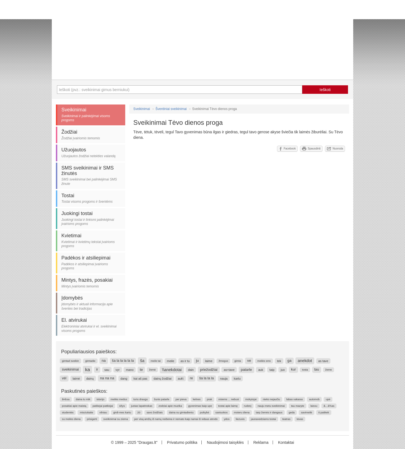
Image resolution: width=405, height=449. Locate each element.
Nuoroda (335, 148)
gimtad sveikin (70, 360)
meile (170, 361)
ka (87, 369)
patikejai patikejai (103, 405)
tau (316, 369)
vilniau (103, 412)
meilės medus (119, 399)
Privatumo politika (182, 442)
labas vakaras (294, 399)
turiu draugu (140, 399)
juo (283, 369)
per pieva (180, 399)
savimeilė (306, 412)
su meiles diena (71, 418)
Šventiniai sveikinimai (171, 109)
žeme (328, 369)
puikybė (204, 412)
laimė (76, 378)
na (104, 360)
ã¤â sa (66, 399)
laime (208, 361)
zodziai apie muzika (170, 405)
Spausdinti (311, 148)
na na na (107, 378)
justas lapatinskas (141, 405)
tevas (300, 418)
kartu (237, 378)
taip (271, 369)
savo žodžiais (155, 412)
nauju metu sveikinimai (271, 405)
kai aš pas (140, 378)
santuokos (221, 412)
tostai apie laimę (228, 405)
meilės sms (264, 360)
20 (138, 412)
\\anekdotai (172, 370)
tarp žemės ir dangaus (269, 412)
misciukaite (86, 412)
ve (249, 360)
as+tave (229, 369)
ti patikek (323, 412)
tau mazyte (297, 405)
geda (292, 412)
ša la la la (206, 378)
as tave (323, 361)
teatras (286, 418)
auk (260, 369)
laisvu (313, 405)
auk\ (181, 378)
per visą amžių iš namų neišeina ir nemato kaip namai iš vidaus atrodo (176, 418)
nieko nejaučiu (271, 399)
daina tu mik (83, 399)
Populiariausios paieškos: (89, 351)
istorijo (100, 399)
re (191, 378)
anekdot (305, 360)
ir (97, 369)
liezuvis (240, 418)
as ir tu (185, 361)
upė (328, 399)
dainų (90, 378)
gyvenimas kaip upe (200, 405)
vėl (64, 378)
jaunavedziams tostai (263, 418)
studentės (67, 412)
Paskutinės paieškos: (84, 391)
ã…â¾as (329, 405)
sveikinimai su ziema (115, 418)
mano (129, 369)
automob (314, 399)
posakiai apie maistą (74, 405)
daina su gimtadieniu (181, 412)
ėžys (122, 405)
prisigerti (92, 418)
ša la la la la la (123, 361)
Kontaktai (286, 442)
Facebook (287, 148)
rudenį (247, 405)
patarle (246, 370)
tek (279, 361)
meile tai (156, 360)
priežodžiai (209, 370)
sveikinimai (70, 369)
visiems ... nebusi (228, 399)
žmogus (223, 360)
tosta (305, 369)
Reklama (260, 442)
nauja (223, 378)
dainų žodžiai (163, 378)
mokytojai (250, 399)
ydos (227, 418)
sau (106, 369)
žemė (152, 369)
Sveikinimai (141, 109)
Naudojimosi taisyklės (225, 442)
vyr (118, 369)
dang (124, 378)
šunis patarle (161, 399)
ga (289, 360)
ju (197, 360)
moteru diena (242, 412)
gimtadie (90, 360)
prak (209, 399)
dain (191, 369)
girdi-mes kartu (122, 412)
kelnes (197, 399)
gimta (237, 360)
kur (293, 369)
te (141, 370)
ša (142, 360)
